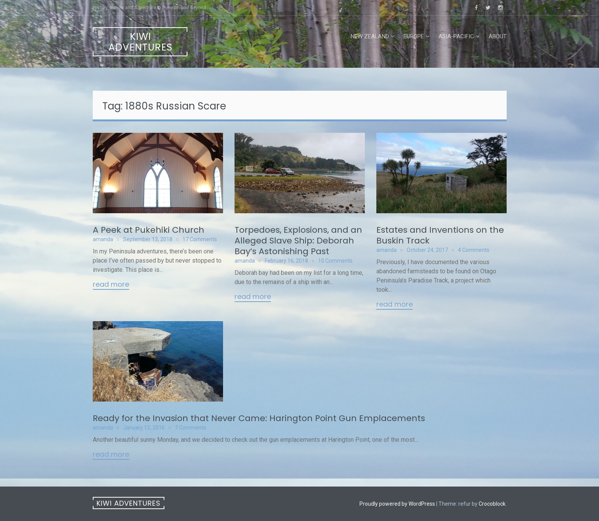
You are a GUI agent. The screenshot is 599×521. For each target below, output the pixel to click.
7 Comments (190, 428)
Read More (111, 285)
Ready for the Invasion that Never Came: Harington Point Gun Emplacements (259, 418)
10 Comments (335, 261)
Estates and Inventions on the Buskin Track (440, 235)
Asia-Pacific (456, 36)
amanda (103, 239)
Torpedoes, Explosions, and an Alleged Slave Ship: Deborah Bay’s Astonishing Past (298, 240)
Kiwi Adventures (140, 42)
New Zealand (370, 36)
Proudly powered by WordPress (397, 504)
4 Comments (473, 250)
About (498, 36)
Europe (414, 36)
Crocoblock (492, 504)
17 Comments (199, 239)
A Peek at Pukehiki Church (148, 230)
